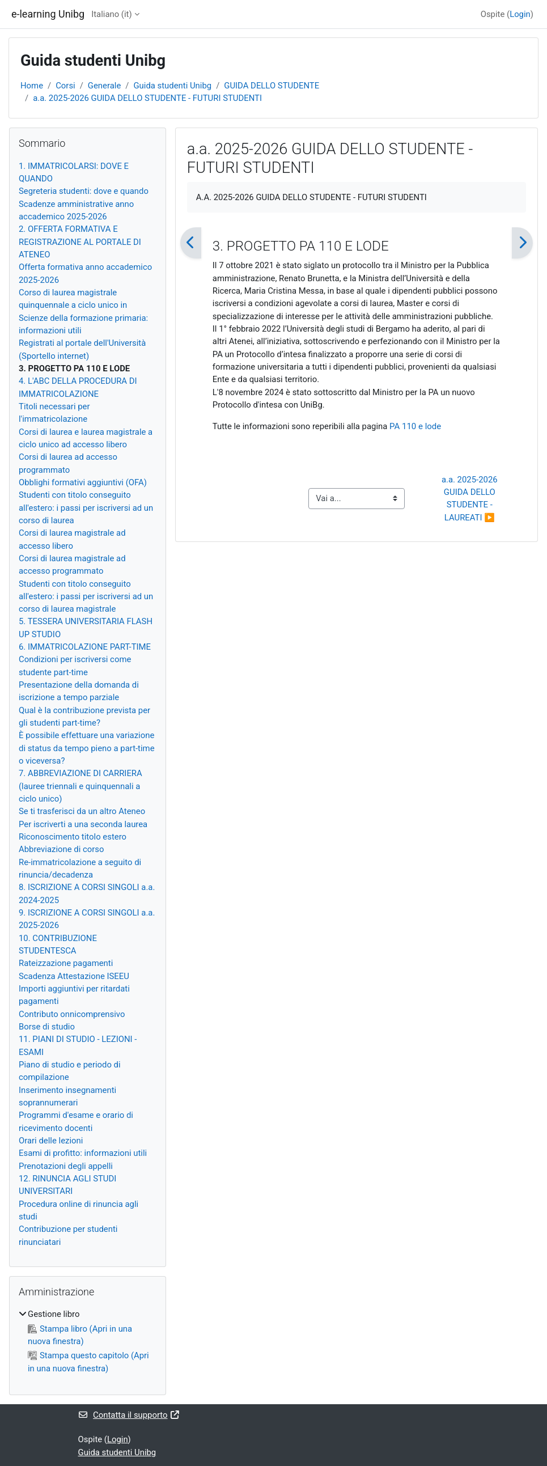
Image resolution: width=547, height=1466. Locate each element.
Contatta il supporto (129, 1415)
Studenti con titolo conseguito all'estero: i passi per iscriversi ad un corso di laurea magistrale (86, 597)
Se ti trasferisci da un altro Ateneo (82, 811)
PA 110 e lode (415, 426)
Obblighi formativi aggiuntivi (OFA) (83, 482)
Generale (104, 85)
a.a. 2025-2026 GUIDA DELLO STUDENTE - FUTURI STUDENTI (147, 98)
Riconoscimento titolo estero (72, 837)
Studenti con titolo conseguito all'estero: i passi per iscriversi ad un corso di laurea (86, 508)
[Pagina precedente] (190, 243)
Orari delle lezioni (51, 1140)
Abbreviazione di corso (61, 849)
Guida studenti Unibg (172, 85)
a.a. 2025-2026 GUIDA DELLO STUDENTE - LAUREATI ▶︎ (470, 498)
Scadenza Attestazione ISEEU (74, 976)
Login (520, 14)
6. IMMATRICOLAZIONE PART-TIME (85, 647)
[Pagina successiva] (522, 243)
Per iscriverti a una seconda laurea (83, 824)
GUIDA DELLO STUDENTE (271, 85)
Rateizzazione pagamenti (66, 963)
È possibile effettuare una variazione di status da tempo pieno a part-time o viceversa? (87, 748)
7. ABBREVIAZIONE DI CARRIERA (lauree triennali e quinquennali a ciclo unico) (80, 786)
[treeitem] (87, 1341)
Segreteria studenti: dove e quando (84, 191)
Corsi (65, 85)
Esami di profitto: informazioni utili (83, 1153)
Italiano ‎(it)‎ (111, 14)
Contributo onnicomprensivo (72, 1014)
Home (31, 85)
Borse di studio (47, 1027)
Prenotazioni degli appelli (66, 1166)
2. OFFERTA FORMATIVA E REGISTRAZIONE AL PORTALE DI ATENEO (80, 242)
